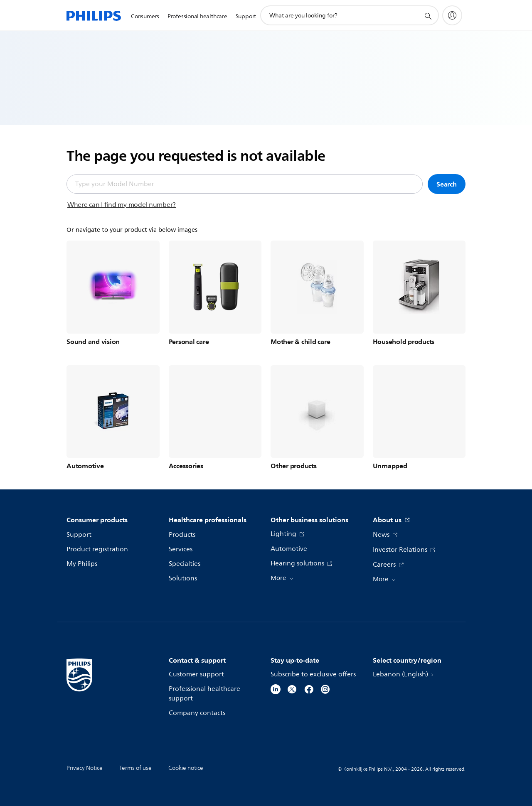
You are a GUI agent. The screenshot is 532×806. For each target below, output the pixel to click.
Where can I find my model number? (121, 204)
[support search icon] (428, 16)
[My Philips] (452, 15)
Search (446, 184)
